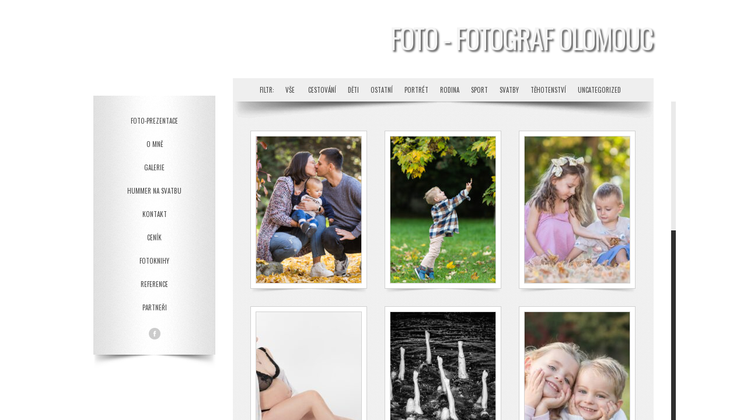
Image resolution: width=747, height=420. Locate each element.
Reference (154, 284)
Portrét (416, 89)
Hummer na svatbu (154, 190)
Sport (479, 89)
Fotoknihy (154, 260)
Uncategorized (599, 89)
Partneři (154, 307)
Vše (290, 89)
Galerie (154, 167)
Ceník (154, 237)
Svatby (509, 89)
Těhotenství (548, 89)
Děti (353, 89)
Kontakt (154, 214)
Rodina (449, 89)
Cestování (322, 89)
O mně (154, 144)
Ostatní (382, 89)
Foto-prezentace (154, 120)
